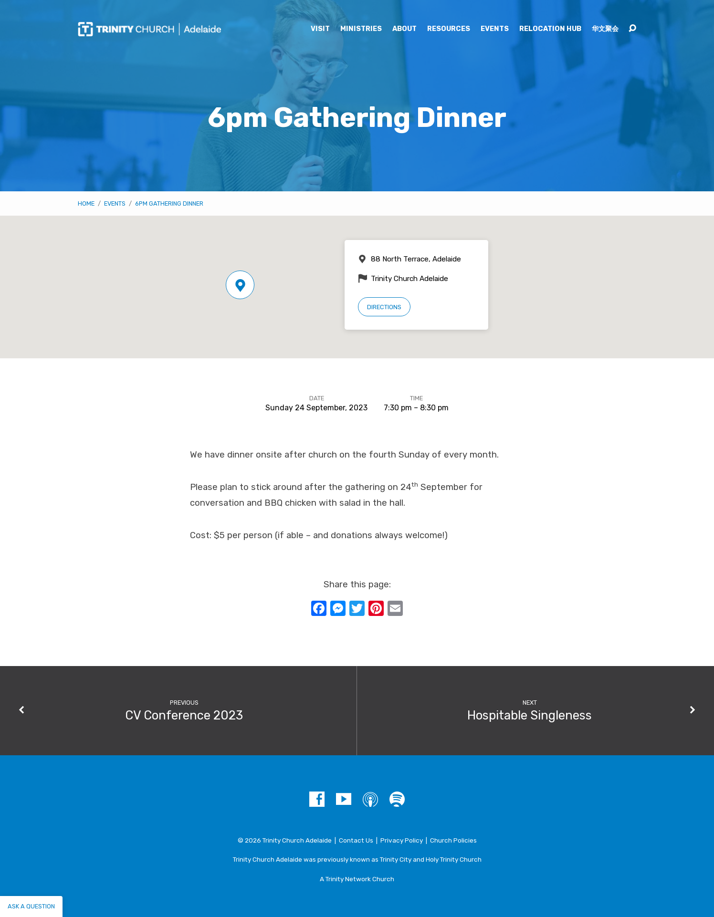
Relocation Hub (550, 29)
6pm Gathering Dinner (169, 203)
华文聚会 (605, 29)
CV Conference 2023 (184, 715)
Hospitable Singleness (529, 715)
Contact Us (356, 840)
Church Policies (453, 840)
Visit (320, 29)
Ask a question (31, 906)
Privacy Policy (401, 840)
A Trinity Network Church (357, 879)
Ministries (361, 29)
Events (495, 29)
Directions (384, 307)
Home (86, 203)
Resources (448, 29)
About (404, 29)
